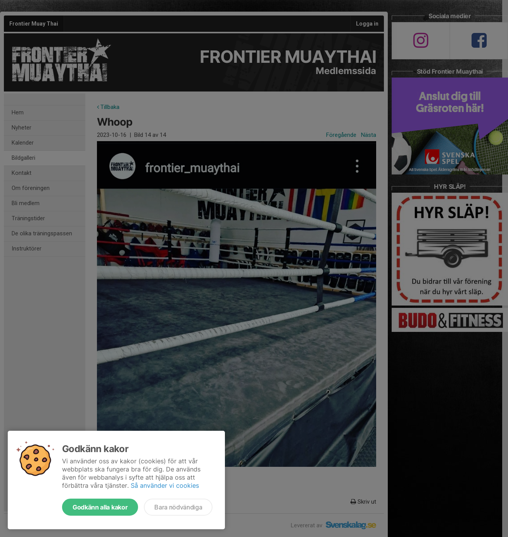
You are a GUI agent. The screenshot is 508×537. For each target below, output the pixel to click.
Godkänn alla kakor (100, 507)
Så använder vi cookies (165, 485)
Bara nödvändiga (178, 507)
